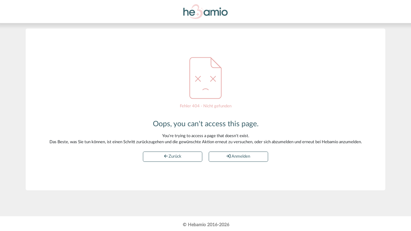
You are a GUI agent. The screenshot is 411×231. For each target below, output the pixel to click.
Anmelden (238, 156)
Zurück (172, 156)
